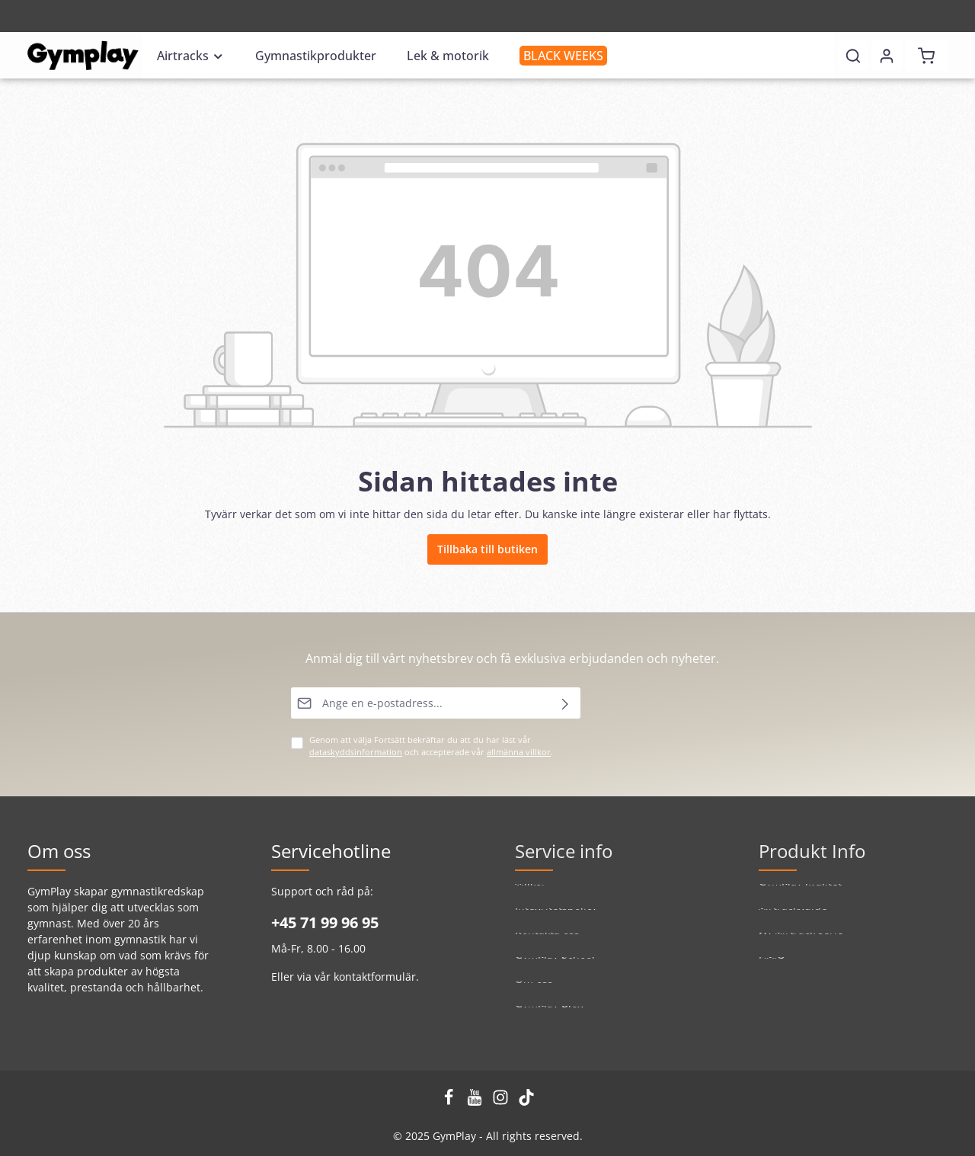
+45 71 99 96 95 (325, 922)
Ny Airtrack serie (801, 944)
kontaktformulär (375, 976)
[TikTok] (526, 1101)
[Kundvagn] (926, 55)
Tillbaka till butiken (487, 549)
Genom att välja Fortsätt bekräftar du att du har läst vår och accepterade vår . (431, 746)
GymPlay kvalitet (800, 895)
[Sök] (853, 55)
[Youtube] (476, 1101)
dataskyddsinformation (355, 752)
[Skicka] (565, 703)
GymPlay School (555, 968)
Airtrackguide (793, 919)
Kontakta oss (547, 944)
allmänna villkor (519, 752)
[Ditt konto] (886, 55)
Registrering (61, 16)
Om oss (534, 992)
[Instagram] (502, 1101)
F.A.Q (772, 968)
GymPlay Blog (549, 1017)
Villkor (530, 895)
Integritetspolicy (556, 919)
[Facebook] (450, 1101)
